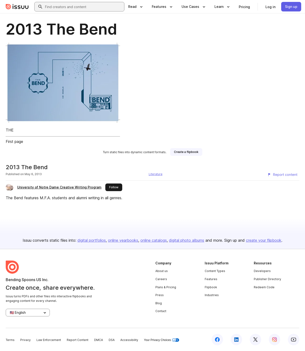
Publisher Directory (267, 279)
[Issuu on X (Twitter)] (255, 339)
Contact (160, 311)
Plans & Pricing (165, 287)
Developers (262, 271)
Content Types (215, 271)
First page (14, 141)
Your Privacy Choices (161, 340)
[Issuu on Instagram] (274, 339)
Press (159, 295)
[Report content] (282, 175)
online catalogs (153, 240)
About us (161, 271)
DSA (112, 340)
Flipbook (211, 287)
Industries (212, 295)
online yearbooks (123, 240)
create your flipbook (263, 240)
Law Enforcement (48, 340)
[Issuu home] (17, 6)
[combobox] (83, 6)
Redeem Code (264, 287)
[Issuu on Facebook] (217, 339)
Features (211, 279)
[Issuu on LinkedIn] (236, 339)
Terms (10, 340)
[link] (244, 6)
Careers (161, 279)
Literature (156, 174)
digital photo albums (186, 240)
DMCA (98, 340)
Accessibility (129, 340)
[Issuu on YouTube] (293, 339)
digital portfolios (91, 240)
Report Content (77, 340)
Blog (158, 303)
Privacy (25, 340)
